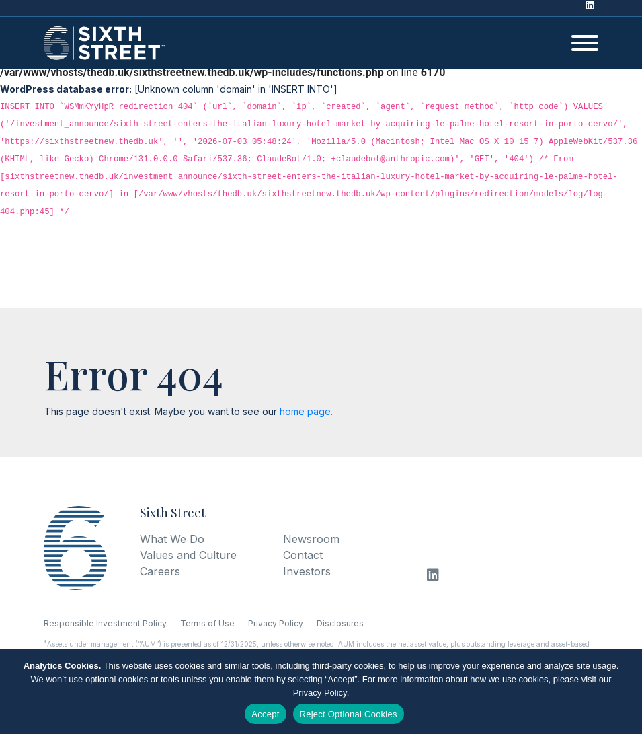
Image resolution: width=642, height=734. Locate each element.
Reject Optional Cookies (348, 714)
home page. (306, 411)
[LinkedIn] (593, 8)
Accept (265, 714)
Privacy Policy (320, 693)
